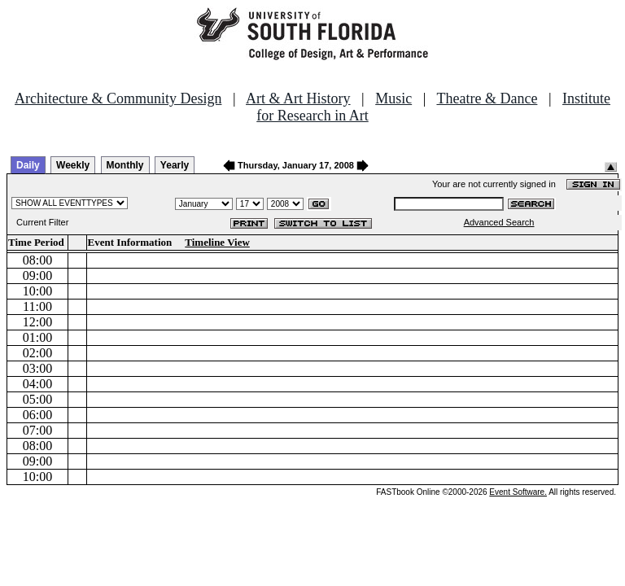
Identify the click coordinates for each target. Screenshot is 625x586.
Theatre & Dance (486, 98)
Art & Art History (298, 98)
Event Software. (518, 492)
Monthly (125, 165)
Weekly (73, 165)
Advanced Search (499, 222)
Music (393, 98)
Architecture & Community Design (118, 98)
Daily (28, 165)
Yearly (174, 165)
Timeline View (217, 242)
